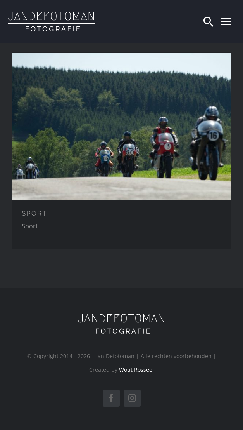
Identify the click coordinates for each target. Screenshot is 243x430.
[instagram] (132, 398)
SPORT (34, 213)
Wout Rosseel (136, 369)
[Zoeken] (208, 21)
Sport (30, 226)
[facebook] (111, 398)
